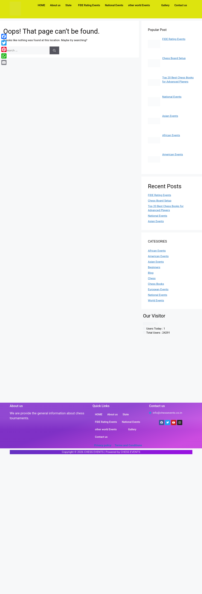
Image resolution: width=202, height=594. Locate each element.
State (68, 5)
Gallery (165, 5)
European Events (158, 289)
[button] (69, 5)
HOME (41, 5)
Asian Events (156, 221)
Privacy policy (102, 445)
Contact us (180, 5)
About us (55, 5)
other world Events (139, 5)
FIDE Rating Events (89, 5)
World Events (156, 300)
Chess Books (156, 283)
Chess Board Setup (159, 200)
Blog (150, 272)
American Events (158, 256)
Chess (152, 278)
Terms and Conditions (128, 445)
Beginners (154, 267)
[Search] (54, 50)
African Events (157, 250)
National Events (114, 5)
